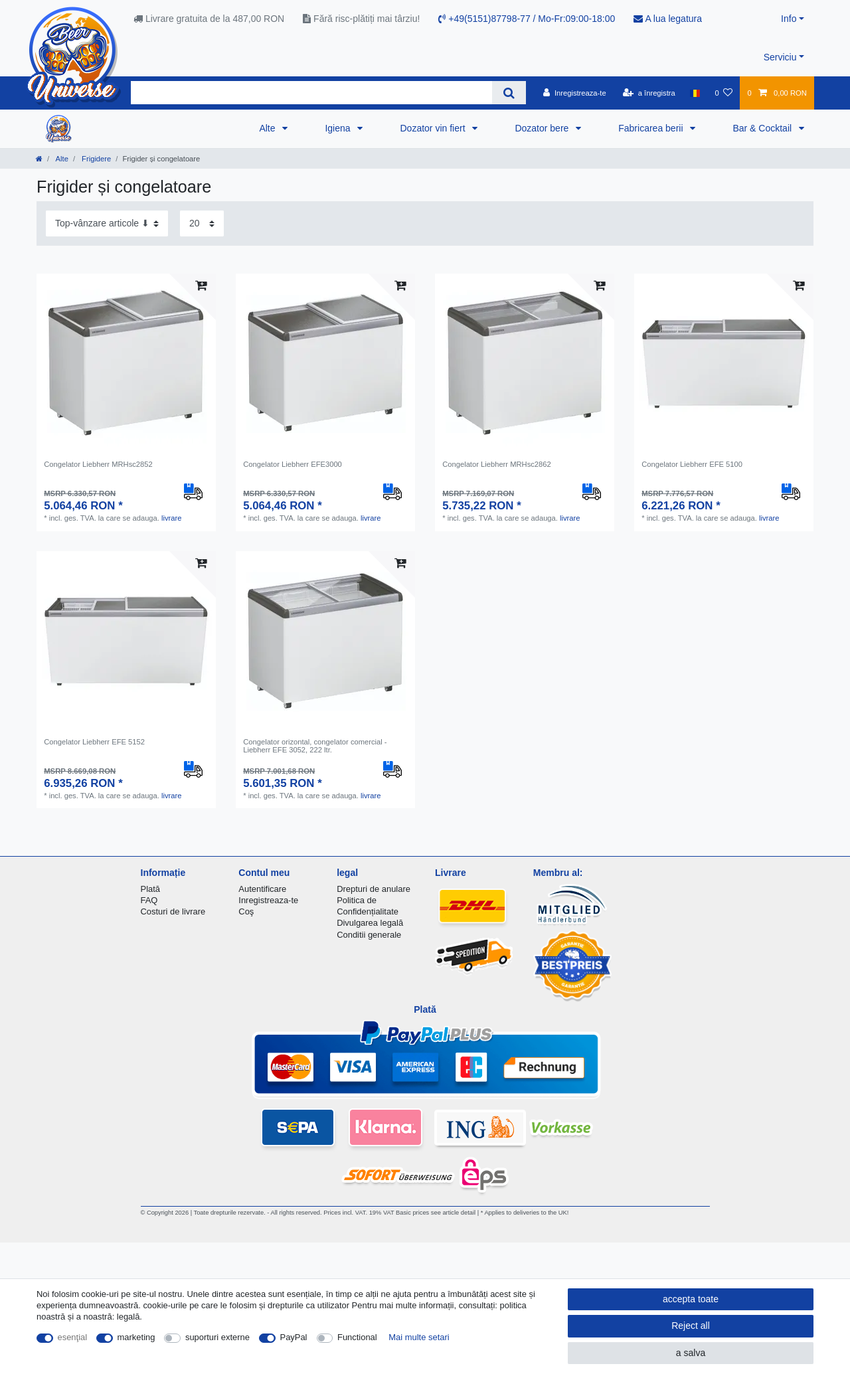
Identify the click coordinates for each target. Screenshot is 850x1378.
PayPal (293, 1337)
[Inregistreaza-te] (575, 93)
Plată (151, 889)
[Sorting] (107, 223)
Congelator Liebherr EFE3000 (292, 464)
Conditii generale (369, 935)
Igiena (339, 128)
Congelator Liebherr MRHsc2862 (496, 464)
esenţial (73, 1337)
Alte (268, 128)
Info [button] (788, 18)
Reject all (690, 1325)
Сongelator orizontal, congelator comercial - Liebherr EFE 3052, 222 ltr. (314, 746)
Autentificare (262, 889)
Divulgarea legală (370, 923)
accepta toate (691, 1299)
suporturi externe (217, 1337)
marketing (136, 1337)
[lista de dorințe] (723, 93)
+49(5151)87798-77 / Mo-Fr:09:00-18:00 (526, 18)
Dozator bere (543, 128)
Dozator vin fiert (434, 128)
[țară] (695, 93)
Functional (357, 1337)
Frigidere (95, 159)
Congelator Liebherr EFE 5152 (94, 742)
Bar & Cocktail (763, 128)
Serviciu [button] (780, 57)
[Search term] (311, 92)
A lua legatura (668, 18)
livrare (171, 518)
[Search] (509, 92)
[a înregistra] (649, 93)
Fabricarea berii (651, 128)
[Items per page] (202, 223)
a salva (690, 1352)
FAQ (149, 900)
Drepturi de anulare (373, 889)
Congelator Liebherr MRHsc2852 (98, 464)
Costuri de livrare (173, 911)
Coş (246, 911)
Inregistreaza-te (268, 900)
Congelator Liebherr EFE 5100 (691, 464)
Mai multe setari (418, 1337)
